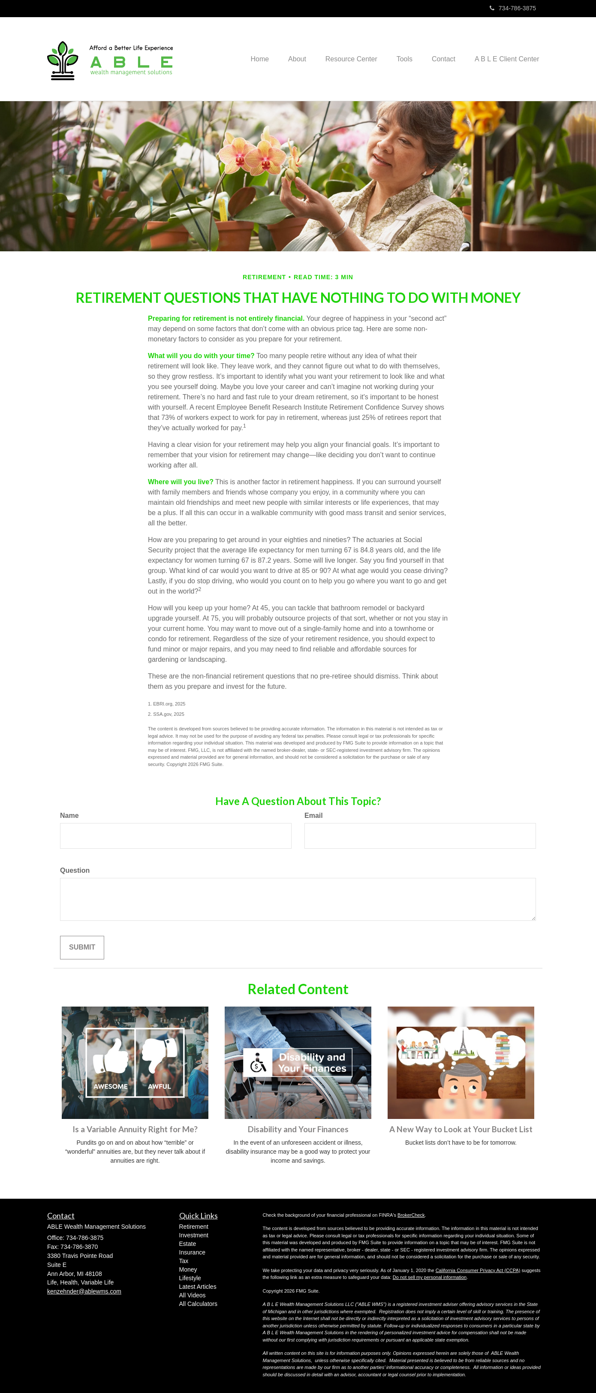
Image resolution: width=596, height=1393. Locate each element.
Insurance (192, 1252)
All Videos (192, 1295)
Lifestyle (190, 1278)
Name (69, 815)
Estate (187, 1243)
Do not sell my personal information (430, 1277)
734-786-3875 (513, 8)
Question (75, 870)
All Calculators (198, 1303)
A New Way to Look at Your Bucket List (461, 1129)
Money (188, 1269)
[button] (287, 59)
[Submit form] (82, 947)
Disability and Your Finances (298, 1129)
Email (313, 815)
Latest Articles (198, 1286)
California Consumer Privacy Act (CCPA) (478, 1270)
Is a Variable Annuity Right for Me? (135, 1129)
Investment (193, 1235)
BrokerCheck (411, 1215)
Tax (184, 1260)
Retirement (193, 1226)
